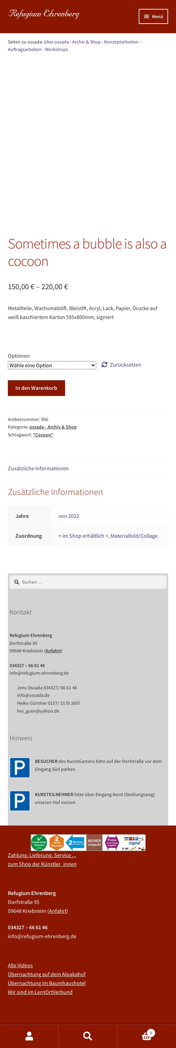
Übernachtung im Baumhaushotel (47, 947)
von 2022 (69, 480)
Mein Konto (29, 1036)
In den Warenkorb (36, 352)
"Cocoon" (43, 399)
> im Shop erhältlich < (83, 500)
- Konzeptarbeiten (120, 42)
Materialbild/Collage (134, 500)
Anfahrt (53, 615)
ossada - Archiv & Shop (54, 67)
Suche (88, 1036)
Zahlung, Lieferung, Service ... (42, 819)
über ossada (56, 42)
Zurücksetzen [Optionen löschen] (125, 328)
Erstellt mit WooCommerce (112, 1008)
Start (21, 67)
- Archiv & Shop (85, 42)
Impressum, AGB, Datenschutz (42, 1008)
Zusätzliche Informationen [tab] (38, 432)
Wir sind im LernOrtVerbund (40, 956)
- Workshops (55, 49)
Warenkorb (136, 1031)
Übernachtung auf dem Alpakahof (47, 938)
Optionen (19, 320)
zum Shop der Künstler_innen (42, 828)
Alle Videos (20, 929)
